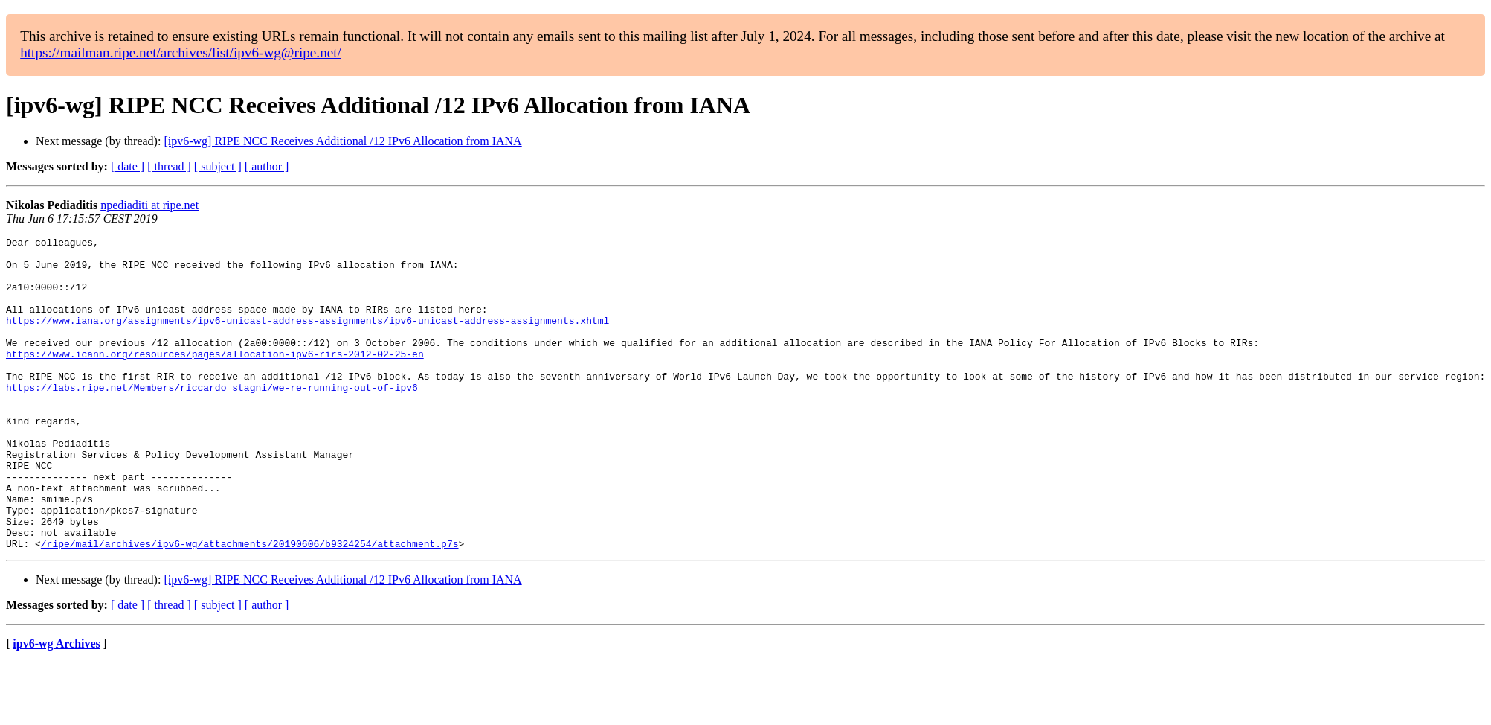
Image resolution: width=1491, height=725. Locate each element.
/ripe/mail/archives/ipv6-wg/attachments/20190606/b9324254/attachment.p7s (250, 606)
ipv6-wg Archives (56, 706)
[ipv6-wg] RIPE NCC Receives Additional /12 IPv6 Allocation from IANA (342, 141)
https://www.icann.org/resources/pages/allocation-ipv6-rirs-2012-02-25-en (215, 378)
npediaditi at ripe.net (149, 205)
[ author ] (267, 166)
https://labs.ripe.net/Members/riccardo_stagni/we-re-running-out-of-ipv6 (212, 418)
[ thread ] (169, 166)
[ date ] (127, 166)
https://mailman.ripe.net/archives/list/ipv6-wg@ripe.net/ (180, 52)
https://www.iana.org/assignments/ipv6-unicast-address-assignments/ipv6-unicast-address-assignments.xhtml (307, 338)
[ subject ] (218, 166)
